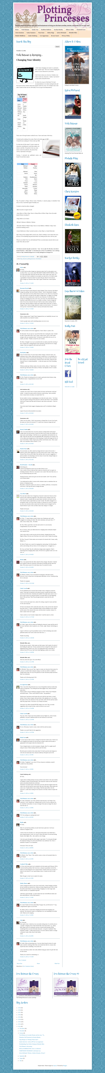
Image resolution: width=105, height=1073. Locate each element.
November (22, 1030)
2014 (19, 1019)
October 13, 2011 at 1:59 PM (26, 807)
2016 (19, 1014)
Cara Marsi (23, 493)
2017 (19, 1012)
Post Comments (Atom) (28, 966)
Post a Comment (22, 960)
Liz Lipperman (44, 35)
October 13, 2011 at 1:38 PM (26, 793)
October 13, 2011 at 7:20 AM (26, 323)
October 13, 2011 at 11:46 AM (27, 638)
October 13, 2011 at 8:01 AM (26, 384)
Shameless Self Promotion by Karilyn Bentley (30, 1037)
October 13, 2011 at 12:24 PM (27, 708)
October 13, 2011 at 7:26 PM (26, 915)
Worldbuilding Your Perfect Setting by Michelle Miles (31, 1044)
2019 (19, 1007)
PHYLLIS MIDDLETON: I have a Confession (30, 1048)
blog (21, 258)
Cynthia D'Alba (24, 864)
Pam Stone (41, 32)
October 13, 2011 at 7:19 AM (26, 308)
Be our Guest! (55, 35)
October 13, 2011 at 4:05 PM (26, 817)
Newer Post (19, 963)
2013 (19, 1021)
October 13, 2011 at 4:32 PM (26, 859)
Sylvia (21, 267)
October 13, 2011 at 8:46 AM (26, 488)
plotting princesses (31, 258)
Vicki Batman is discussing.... (26, 1046)
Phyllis (21, 822)
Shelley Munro (23, 883)
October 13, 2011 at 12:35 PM (27, 719)
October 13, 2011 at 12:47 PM (27, 732)
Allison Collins (70, 29)
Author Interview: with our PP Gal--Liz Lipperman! (31, 1041)
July (21, 1060)
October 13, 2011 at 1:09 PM (26, 769)
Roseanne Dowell (24, 288)
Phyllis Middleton (20, 35)
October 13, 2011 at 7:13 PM (26, 897)
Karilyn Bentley (58, 29)
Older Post (57, 963)
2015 (19, 1017)
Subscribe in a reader (69, 386)
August (21, 1058)
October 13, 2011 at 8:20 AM (26, 413)
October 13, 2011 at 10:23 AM (27, 583)
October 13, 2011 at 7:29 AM (26, 347)
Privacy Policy (66, 35)
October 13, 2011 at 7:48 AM (26, 370)
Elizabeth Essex (81, 29)
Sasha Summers (31, 32)
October (22, 1033)
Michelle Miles (73, 32)
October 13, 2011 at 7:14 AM (26, 283)
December (22, 1028)
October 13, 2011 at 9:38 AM (26, 554)
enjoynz (55, 1065)
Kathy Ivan (35, 29)
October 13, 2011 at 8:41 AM (26, 459)
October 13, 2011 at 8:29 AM (26, 443)
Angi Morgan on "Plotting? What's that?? (28, 1039)
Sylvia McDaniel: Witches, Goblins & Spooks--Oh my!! (32, 1053)
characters (25, 258)
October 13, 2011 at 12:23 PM (27, 679)
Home (17, 29)
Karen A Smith (23, 429)
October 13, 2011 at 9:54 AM (26, 567)
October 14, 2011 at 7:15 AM (26, 956)
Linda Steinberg (32, 35)
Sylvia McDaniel (61, 32)
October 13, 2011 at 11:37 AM (27, 617)
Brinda (22, 559)
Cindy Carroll (23, 588)
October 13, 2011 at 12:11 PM (27, 662)
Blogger (65, 1065)
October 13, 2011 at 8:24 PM (26, 936)
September (22, 1056)
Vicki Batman (25, 29)
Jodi (21, 920)
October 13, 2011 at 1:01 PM (26, 754)
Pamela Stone (23, 448)
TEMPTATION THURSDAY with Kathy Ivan (30, 1050)
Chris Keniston (19, 32)
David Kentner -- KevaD (26, 464)
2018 (19, 1010)
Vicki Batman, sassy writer (26, 328)
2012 (19, 1024)
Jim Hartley (23, 352)
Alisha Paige (50, 32)
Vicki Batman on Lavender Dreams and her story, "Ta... (32, 1035)
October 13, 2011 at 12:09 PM (27, 652)
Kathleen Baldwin (46, 29)
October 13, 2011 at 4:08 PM (26, 847)
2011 (19, 1026)
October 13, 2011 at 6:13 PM (26, 878)
